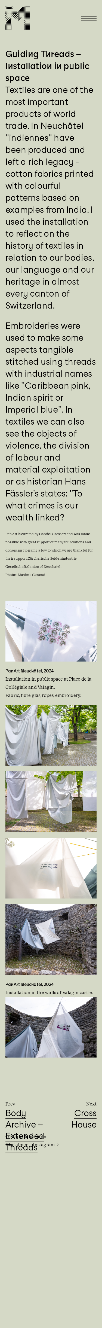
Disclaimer (16, 1144)
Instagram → (46, 1144)
